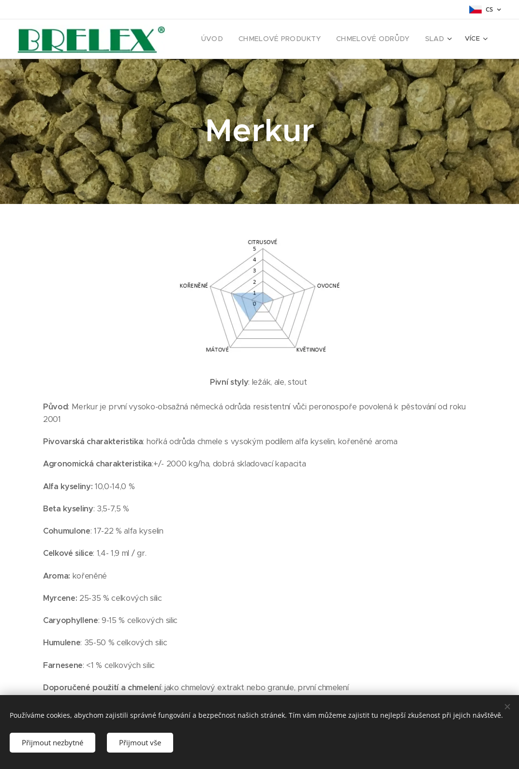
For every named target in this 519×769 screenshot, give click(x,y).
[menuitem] (230, 39)
